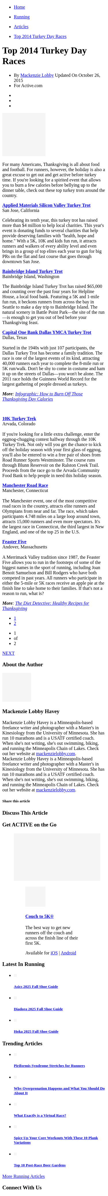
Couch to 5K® (39, 916)
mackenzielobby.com (55, 753)
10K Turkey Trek (19, 418)
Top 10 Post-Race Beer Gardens (40, 1165)
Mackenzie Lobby (37, 75)
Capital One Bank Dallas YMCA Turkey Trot (46, 332)
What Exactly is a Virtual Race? (40, 1115)
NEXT (8, 653)
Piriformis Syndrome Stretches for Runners (49, 1065)
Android (68, 952)
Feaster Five (14, 541)
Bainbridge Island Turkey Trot (32, 271)
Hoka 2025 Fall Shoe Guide (36, 1031)
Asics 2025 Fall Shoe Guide (36, 986)
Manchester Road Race (25, 485)
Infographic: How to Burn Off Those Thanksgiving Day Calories (42, 396)
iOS (54, 952)
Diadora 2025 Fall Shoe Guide (38, 1009)
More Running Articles (23, 1176)
